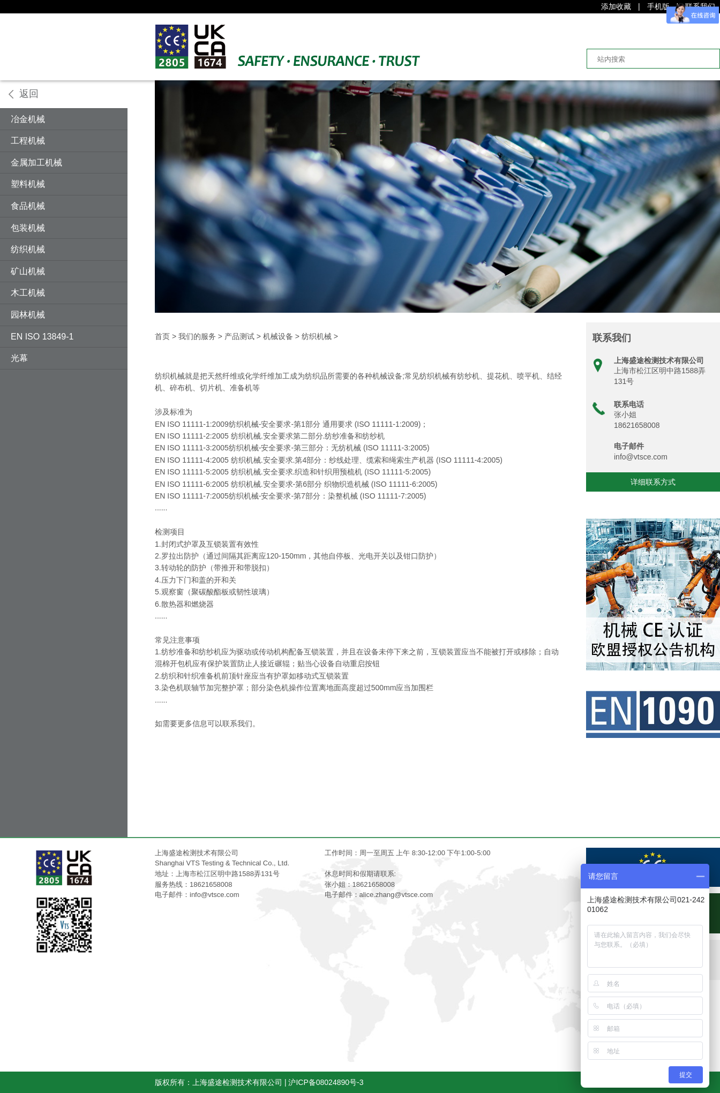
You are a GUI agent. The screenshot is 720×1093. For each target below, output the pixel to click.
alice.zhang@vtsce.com (396, 895)
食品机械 (28, 205)
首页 (162, 336)
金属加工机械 (36, 162)
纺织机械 (28, 249)
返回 (29, 93)
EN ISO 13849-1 (42, 336)
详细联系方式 (653, 482)
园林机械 (28, 314)
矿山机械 (28, 271)
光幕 (19, 358)
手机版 (658, 6)
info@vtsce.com (641, 457)
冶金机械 (28, 119)
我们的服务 (197, 336)
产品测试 (239, 336)
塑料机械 (28, 184)
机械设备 (278, 336)
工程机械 (28, 140)
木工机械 (28, 292)
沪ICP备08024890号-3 (325, 1082)
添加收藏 (616, 6)
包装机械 (28, 227)
